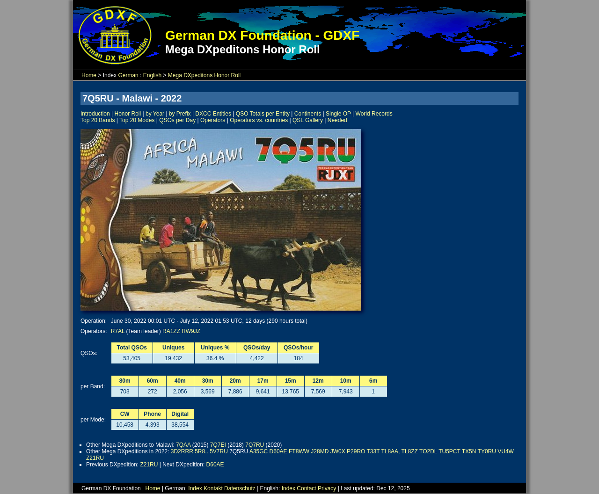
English (152, 75)
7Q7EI (218, 445)
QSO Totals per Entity (263, 113)
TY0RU (487, 451)
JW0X (337, 451)
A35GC (258, 451)
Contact (306, 488)
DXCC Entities (213, 113)
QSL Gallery (307, 120)
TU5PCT (449, 451)
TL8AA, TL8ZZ (399, 451)
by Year (155, 113)
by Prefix (180, 113)
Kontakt (213, 488)
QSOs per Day (177, 120)
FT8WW (299, 451)
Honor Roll (128, 113)
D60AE (278, 451)
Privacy (327, 488)
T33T (373, 451)
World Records (374, 113)
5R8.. (201, 451)
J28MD (320, 451)
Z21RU (95, 458)
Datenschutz (240, 488)
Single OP (338, 113)
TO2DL (428, 451)
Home (88, 75)
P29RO (356, 451)
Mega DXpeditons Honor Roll (204, 75)
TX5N (469, 451)
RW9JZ (191, 331)
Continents (307, 113)
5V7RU (219, 451)
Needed (337, 120)
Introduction (95, 113)
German (128, 75)
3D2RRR (182, 451)
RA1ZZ (171, 331)
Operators (212, 120)
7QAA (183, 445)
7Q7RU (254, 445)
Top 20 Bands (97, 120)
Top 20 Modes (136, 120)
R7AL (118, 331)
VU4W (505, 451)
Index (195, 488)
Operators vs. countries (259, 120)
